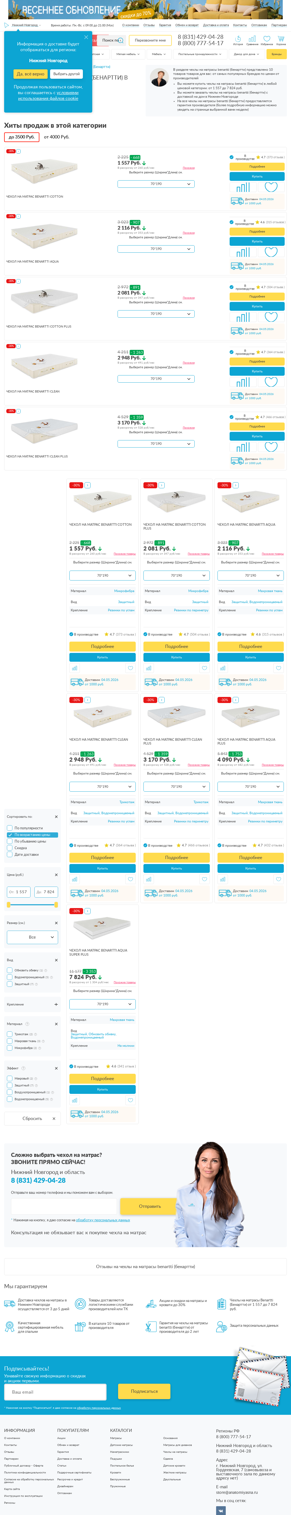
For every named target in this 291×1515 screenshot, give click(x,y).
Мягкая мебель (128, 54)
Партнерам (279, 25)
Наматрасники (119, 1452)
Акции (61, 1438)
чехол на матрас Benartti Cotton (34, 196)
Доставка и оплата (216, 25)
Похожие (189, 168)
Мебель (159, 54)
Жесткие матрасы (174, 1472)
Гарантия (165, 25)
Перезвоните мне (150, 40)
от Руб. (56, 137)
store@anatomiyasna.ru (237, 1493)
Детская (97, 54)
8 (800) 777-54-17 (201, 43)
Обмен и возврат (187, 25)
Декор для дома (247, 54)
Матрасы (116, 1438)
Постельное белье (122, 1465)
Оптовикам (259, 25)
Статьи (61, 1465)
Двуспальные (172, 1479)
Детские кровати (174, 1465)
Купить (257, 176)
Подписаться (144, 1391)
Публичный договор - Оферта (23, 1465)
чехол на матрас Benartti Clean (32, 391)
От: (11, 892)
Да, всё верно (30, 74)
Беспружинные (120, 1479)
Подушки (116, 1458)
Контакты (240, 25)
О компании (130, 25)
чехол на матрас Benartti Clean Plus (37, 456)
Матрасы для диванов (177, 1445)
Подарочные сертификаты (74, 1472)
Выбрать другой (66, 74)
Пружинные (118, 1486)
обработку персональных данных (103, 1220)
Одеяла (168, 1458)
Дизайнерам (65, 1486)
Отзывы (149, 25)
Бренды (277, 54)
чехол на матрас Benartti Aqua (32, 261)
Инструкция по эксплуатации (23, 1496)
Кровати (115, 1472)
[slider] (8, 905)
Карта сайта (12, 1489)
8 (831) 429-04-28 (201, 37)
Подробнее (257, 166)
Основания (170, 1438)
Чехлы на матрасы (175, 1452)
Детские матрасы (121, 1445)
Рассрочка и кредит (70, 1479)
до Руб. (22, 137)
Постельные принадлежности (200, 54)
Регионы (9, 1503)
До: (39, 892)
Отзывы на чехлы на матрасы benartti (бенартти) (145, 1267)
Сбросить (39, 1118)
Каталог (94, 40)
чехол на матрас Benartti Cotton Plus (38, 326)
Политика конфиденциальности (25, 1472)
